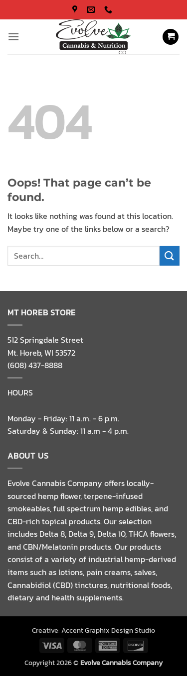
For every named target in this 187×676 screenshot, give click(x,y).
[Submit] (170, 255)
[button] (13, 36)
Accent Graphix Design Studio (108, 630)
